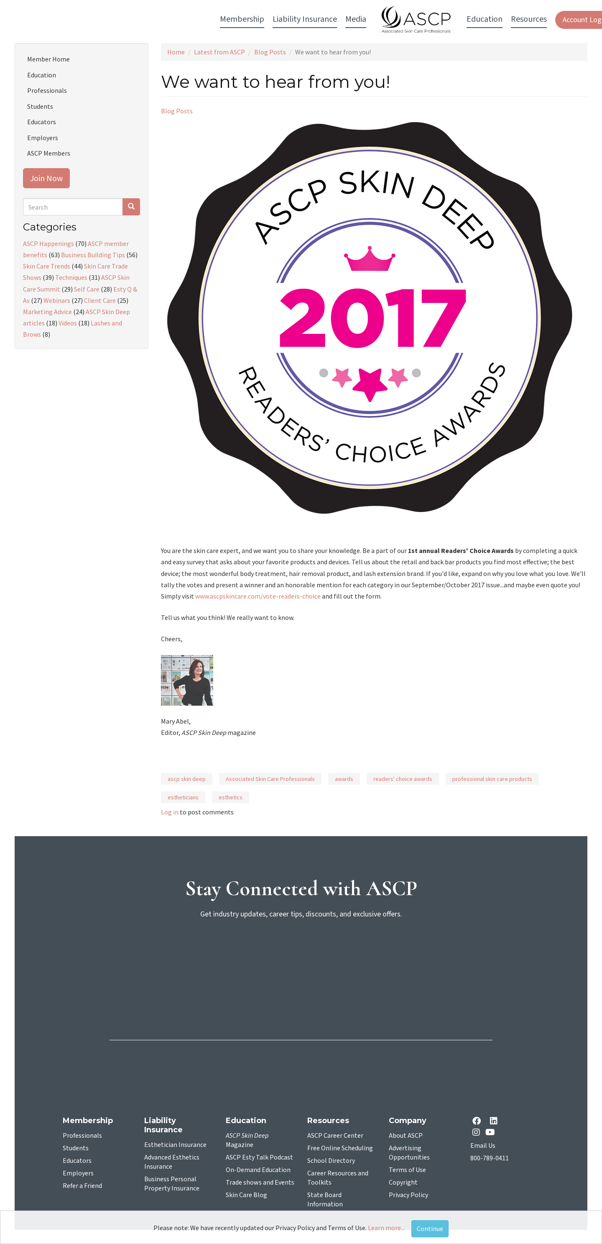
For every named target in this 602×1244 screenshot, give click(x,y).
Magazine (247, 1140)
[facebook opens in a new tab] (478, 1121)
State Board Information (325, 1199)
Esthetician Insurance (175, 1144)
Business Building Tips (93, 255)
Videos (68, 323)
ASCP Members (48, 153)
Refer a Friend (82, 1185)
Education (41, 75)
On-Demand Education (258, 1170)
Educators (41, 122)
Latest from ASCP (219, 52)
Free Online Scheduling (340, 1148)
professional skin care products (492, 779)
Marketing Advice (47, 311)
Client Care (100, 300)
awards (344, 779)
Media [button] (239, 19)
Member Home (48, 59)
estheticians (183, 797)
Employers (42, 137)
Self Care (86, 289)
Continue (430, 1228)
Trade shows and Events (260, 1182)
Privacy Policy (408, 1195)
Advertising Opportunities (409, 1153)
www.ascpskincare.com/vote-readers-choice (258, 596)
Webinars (56, 300)
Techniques (71, 277)
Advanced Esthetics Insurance (171, 1162)
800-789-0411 (489, 1158)
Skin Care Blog (246, 1195)
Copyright (403, 1182)
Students (40, 106)
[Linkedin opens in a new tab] (495, 1121)
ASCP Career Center (335, 1135)
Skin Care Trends (46, 266)
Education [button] (368, 19)
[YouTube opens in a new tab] (491, 1132)
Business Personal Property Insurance (171, 1184)
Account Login (468, 20)
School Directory (331, 1160)
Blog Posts (270, 52)
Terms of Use (407, 1170)
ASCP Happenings (48, 243)
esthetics (230, 797)
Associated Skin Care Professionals (270, 779)
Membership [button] (126, 19)
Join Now (46, 178)
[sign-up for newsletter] (301, 958)
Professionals (47, 90)
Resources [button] (413, 19)
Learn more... (386, 1228)
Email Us (482, 1145)
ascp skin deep (187, 779)
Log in (170, 812)
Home (176, 52)
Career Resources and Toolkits (337, 1178)
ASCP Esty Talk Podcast (259, 1157)
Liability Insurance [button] (188, 19)
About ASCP (406, 1135)
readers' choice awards (402, 779)
